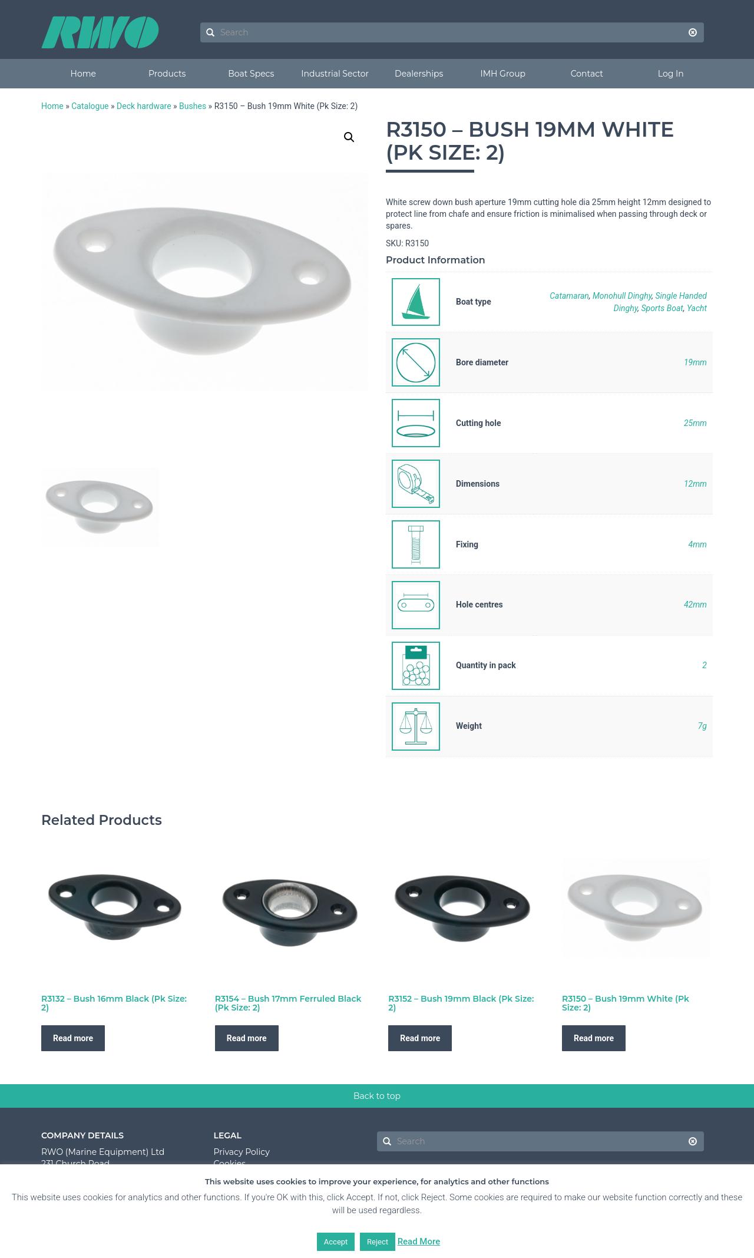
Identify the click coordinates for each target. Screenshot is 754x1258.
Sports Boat (662, 308)
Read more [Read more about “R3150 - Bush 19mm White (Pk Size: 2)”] (594, 1038)
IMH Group (502, 73)
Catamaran (569, 296)
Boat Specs (251, 73)
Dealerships (419, 73)
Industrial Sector (335, 73)
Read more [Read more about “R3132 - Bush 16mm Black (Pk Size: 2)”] (73, 1038)
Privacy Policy (242, 1152)
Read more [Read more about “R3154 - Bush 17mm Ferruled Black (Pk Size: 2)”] (247, 1038)
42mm (695, 604)
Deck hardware (144, 106)
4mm (698, 544)
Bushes (192, 106)
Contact (587, 73)
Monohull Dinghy (622, 296)
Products (167, 73)
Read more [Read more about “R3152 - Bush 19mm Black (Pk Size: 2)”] (420, 1038)
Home (83, 73)
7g (702, 726)
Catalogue (89, 106)
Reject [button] (377, 1241)
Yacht (697, 308)
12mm (695, 483)
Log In (671, 73)
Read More (419, 1241)
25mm (695, 423)
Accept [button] (336, 1241)
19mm (695, 362)
